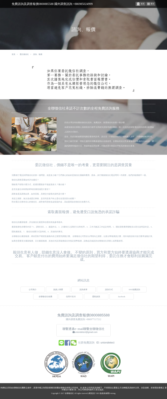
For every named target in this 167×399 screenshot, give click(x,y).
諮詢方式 (109, 292)
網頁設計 (92, 393)
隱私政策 (96, 299)
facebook (121, 299)
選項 (150, 3)
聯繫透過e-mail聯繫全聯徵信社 (83, 332)
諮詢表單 (83, 292)
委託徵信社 (24, 54)
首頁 (140, 3)
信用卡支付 (71, 299)
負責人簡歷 (58, 292)
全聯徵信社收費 (45, 299)
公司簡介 (33, 292)
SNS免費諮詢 (134, 292)
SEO (98, 393)
